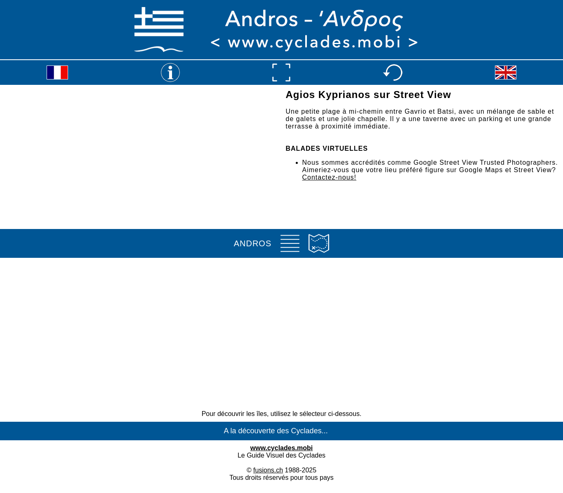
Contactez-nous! (329, 177)
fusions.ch (268, 470)
